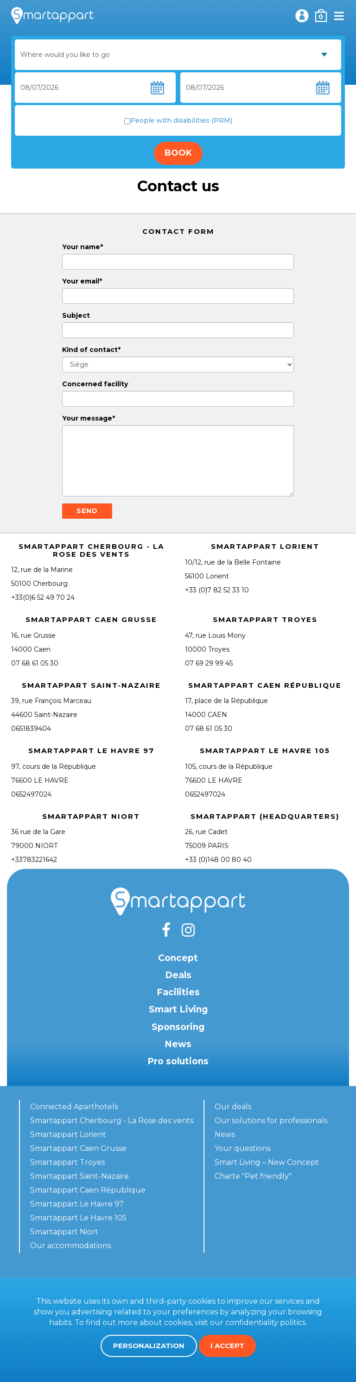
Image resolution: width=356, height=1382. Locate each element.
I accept (227, 1345)
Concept (178, 958)
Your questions (242, 1148)
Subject (76, 315)
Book (178, 153)
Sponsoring (178, 1027)
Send (87, 511)
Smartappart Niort (64, 1231)
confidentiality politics (265, 1322)
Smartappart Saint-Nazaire (79, 1176)
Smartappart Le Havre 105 (78, 1217)
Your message (87, 418)
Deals (178, 975)
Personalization (148, 1345)
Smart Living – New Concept (267, 1162)
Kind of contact (90, 350)
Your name (81, 247)
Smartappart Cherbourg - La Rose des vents (111, 1120)
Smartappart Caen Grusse (78, 1148)
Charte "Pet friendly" (253, 1176)
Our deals (233, 1106)
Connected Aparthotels (74, 1106)
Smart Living (178, 1009)
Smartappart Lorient (68, 1134)
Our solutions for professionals (271, 1120)
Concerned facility (95, 384)
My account (301, 15)
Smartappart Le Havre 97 (77, 1204)
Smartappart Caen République (88, 1190)
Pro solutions (178, 1061)
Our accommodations (70, 1245)
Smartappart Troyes (67, 1162)
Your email (80, 281)
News (178, 1044)
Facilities (178, 992)
